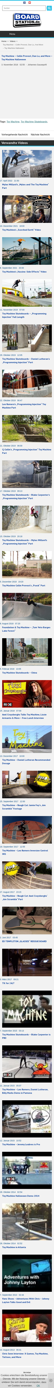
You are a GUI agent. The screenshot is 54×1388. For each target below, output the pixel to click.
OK (38, 1385)
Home (3, 41)
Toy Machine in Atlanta (14, 1247)
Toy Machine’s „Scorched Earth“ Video (21, 229)
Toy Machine (13, 121)
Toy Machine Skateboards (34, 121)
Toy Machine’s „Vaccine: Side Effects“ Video (24, 271)
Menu (27, 34)
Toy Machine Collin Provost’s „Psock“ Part (23, 585)
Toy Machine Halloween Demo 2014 (20, 1195)
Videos (13, 41)
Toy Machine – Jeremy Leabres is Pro (21, 1144)
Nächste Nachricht (40, 134)
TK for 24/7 (8, 983)
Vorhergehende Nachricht (15, 134)
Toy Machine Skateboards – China (19, 672)
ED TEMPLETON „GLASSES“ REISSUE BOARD (24, 941)
